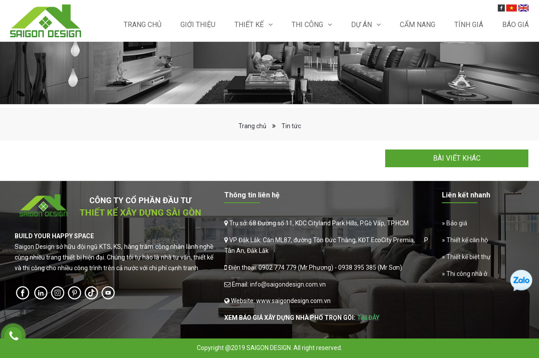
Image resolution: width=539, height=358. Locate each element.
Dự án (361, 24)
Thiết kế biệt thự (468, 256)
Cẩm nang (417, 24)
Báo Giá (515, 24)
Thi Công (307, 24)
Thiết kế (249, 24)
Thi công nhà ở (466, 273)
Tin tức (291, 126)
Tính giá (468, 24)
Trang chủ (142, 24)
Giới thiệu (197, 24)
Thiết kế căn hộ (467, 240)
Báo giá (456, 223)
